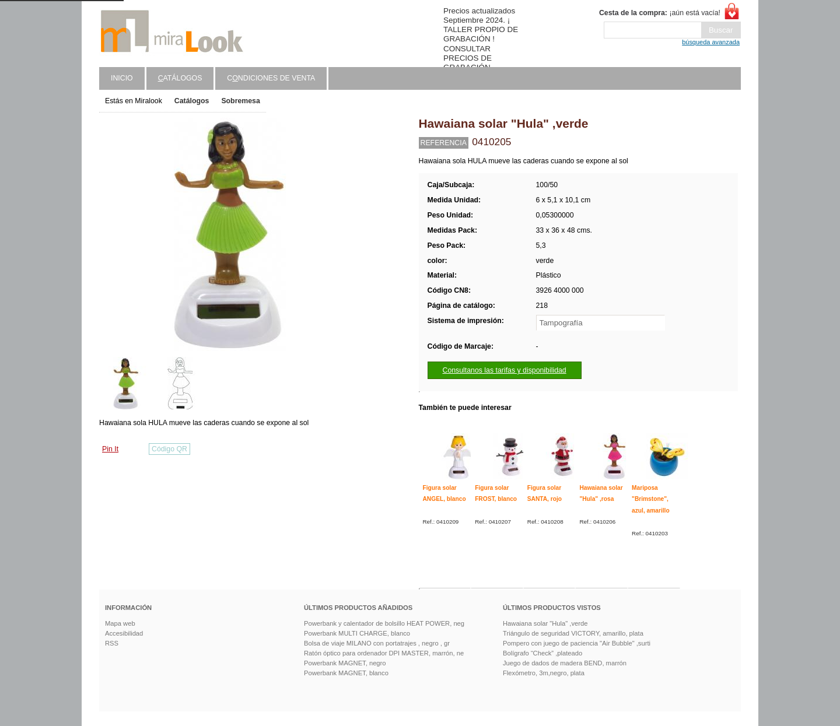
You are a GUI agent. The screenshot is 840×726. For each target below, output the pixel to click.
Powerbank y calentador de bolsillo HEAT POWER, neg (384, 623)
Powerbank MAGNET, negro (345, 663)
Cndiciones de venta (271, 78)
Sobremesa (240, 101)
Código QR (169, 449)
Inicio (122, 78)
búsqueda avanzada (711, 41)
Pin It (110, 449)
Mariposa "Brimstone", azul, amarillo (651, 499)
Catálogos (191, 101)
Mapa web (120, 623)
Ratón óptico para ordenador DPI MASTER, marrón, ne (384, 653)
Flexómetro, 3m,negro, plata (543, 672)
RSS (111, 643)
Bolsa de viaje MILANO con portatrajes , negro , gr (377, 643)
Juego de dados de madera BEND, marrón (564, 663)
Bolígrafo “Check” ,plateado (542, 653)
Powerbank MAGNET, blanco (346, 672)
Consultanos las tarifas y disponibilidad (504, 370)
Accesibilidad (124, 633)
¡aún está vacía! (659, 13)
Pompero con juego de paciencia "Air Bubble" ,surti (576, 643)
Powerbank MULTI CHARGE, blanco (357, 633)
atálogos (180, 78)
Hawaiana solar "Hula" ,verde (545, 623)
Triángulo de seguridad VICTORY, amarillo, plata (573, 633)
